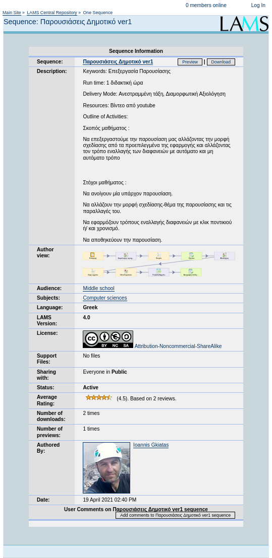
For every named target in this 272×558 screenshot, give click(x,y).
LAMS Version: (47, 320)
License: (47, 333)
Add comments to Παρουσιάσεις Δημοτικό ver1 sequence (175, 515)
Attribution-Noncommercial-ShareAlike (152, 346)
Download (221, 61)
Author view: (45, 252)
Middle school (98, 288)
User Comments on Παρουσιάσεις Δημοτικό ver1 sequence (136, 509)
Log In (258, 5)
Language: (50, 307)
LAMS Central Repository (52, 12)
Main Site (12, 12)
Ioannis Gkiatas (151, 445)
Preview (190, 61)
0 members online (206, 5)
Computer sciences (105, 298)
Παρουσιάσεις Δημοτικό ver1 (118, 61)
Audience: (49, 288)
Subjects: (48, 298)
